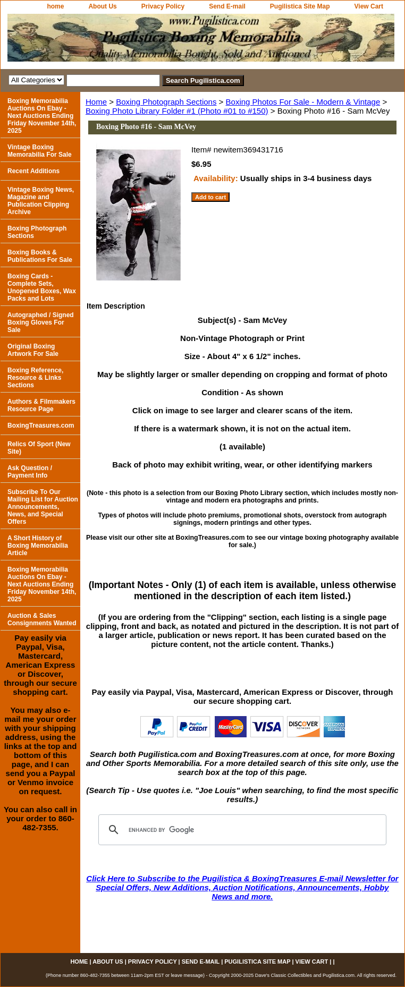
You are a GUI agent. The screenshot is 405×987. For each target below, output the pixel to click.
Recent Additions (33, 171)
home (55, 6)
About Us (102, 6)
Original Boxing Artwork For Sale (32, 350)
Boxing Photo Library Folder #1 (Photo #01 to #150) (177, 110)
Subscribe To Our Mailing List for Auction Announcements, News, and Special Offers (42, 506)
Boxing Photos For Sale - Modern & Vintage (303, 101)
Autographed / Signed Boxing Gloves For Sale (40, 322)
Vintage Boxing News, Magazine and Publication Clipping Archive (40, 201)
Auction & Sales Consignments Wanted (42, 619)
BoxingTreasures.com (40, 425)
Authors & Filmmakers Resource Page (41, 405)
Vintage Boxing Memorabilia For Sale (39, 150)
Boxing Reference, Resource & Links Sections (35, 378)
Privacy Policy (162, 6)
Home (96, 101)
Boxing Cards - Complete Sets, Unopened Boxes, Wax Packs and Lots (41, 287)
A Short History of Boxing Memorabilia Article (37, 545)
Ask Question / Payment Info (29, 471)
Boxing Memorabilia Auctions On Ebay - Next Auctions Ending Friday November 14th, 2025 (41, 115)
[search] (241, 829)
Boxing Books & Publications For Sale (39, 256)
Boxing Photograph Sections (166, 101)
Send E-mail (227, 6)
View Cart (369, 6)
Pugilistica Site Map (300, 6)
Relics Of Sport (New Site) (39, 447)
